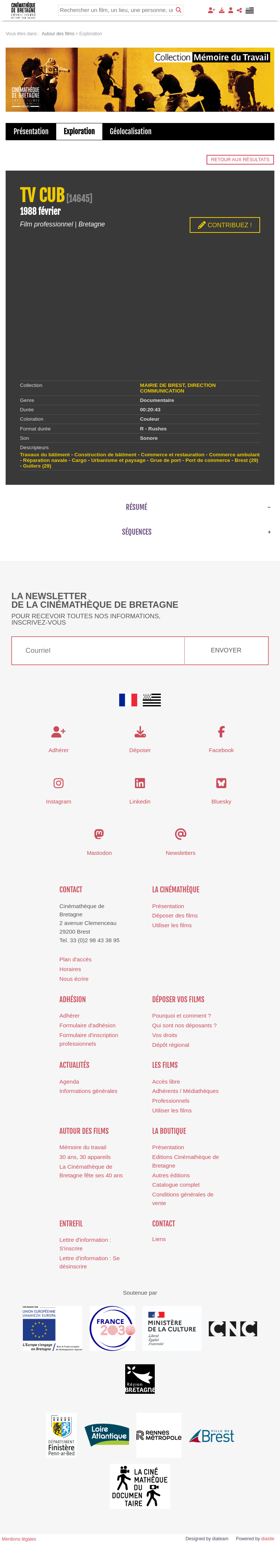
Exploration (79, 131)
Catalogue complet (176, 1184)
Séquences (137, 532)
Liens (159, 1239)
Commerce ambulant (234, 454)
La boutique (169, 1131)
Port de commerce (208, 460)
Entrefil (71, 1223)
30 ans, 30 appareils (85, 1157)
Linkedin (140, 801)
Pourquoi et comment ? (181, 1015)
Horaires (70, 969)
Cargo (79, 460)
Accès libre (166, 1081)
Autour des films (84, 1131)
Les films (165, 1065)
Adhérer (70, 1015)
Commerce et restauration (172, 454)
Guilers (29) (37, 466)
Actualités (75, 1065)
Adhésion (73, 999)
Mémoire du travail (83, 1147)
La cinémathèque (175, 889)
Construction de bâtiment (105, 454)
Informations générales (89, 1091)
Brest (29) (246, 460)
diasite (267, 1538)
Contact (71, 889)
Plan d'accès (76, 959)
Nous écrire (74, 979)
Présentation (31, 131)
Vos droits (164, 1035)
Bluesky (221, 801)
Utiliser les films (172, 925)
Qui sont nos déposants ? (184, 1025)
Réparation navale (45, 460)
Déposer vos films (178, 999)
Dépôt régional (170, 1045)
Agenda (69, 1081)
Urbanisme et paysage (118, 460)
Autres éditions (171, 1175)
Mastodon (99, 853)
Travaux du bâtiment (45, 454)
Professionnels (171, 1100)
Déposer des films (175, 915)
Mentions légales (19, 1539)
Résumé (136, 507)
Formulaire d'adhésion (88, 1025)
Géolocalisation (130, 131)
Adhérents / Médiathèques (185, 1091)
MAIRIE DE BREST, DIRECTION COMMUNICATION (178, 388)
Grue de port (165, 460)
